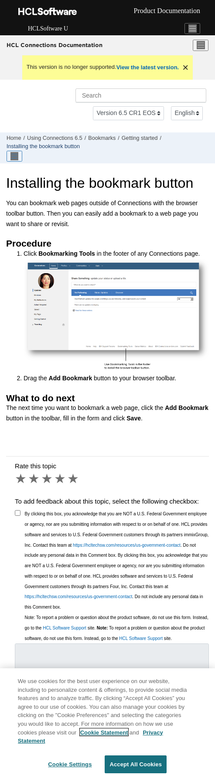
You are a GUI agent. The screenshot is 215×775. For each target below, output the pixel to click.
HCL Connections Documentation (54, 45)
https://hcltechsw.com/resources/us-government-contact (127, 545)
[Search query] (140, 95)
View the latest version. (147, 67)
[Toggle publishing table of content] (14, 156)
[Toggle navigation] (192, 28)
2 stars (34, 479)
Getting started (140, 138)
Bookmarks (102, 138)
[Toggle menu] (200, 45)
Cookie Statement (104, 734)
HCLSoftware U (48, 28)
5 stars (73, 479)
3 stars (47, 479)
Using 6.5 (54, 138)
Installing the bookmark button (43, 146)
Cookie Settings (70, 766)
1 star (21, 479)
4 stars (60, 479)
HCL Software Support (64, 628)
